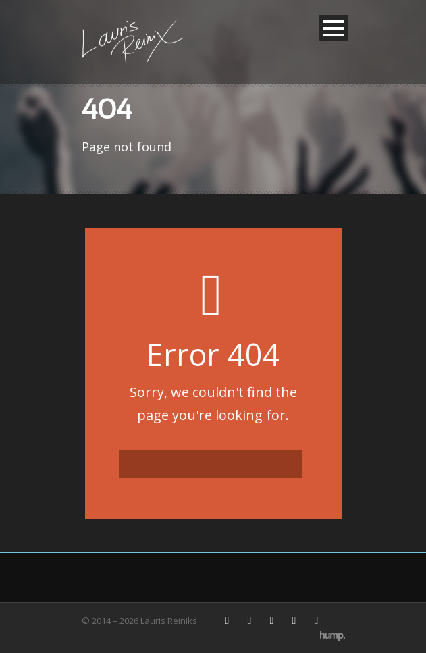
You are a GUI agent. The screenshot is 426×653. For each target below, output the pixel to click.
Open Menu (333, 28)
